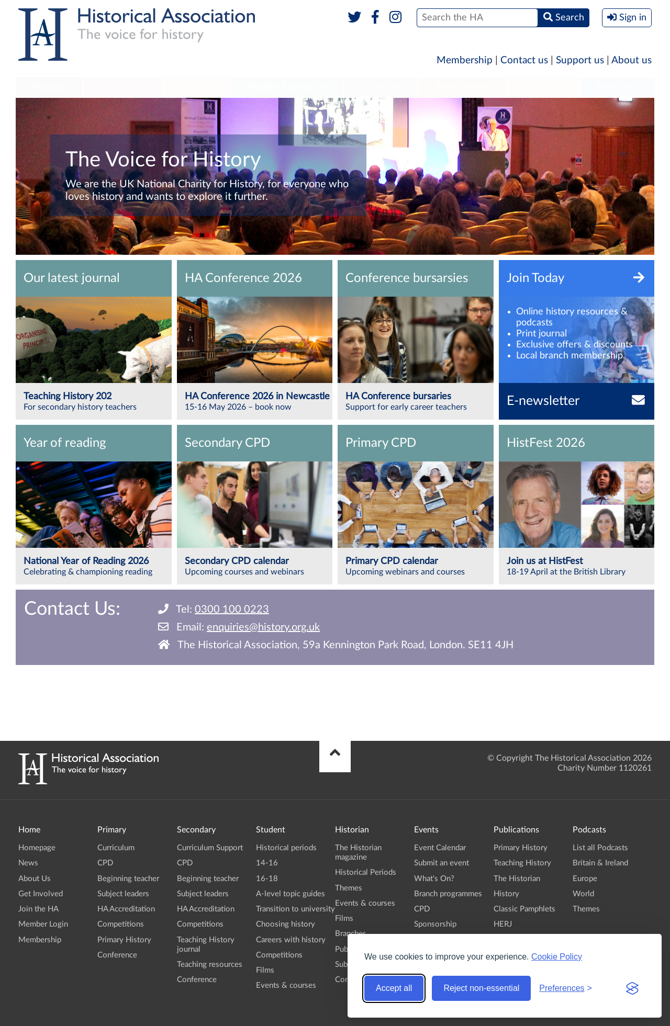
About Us (34, 879)
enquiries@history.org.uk (263, 627)
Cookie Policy (556, 956)
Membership (465, 60)
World (583, 894)
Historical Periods (365, 872)
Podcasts (543, 87)
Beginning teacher (128, 879)
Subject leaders (123, 894)
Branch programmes (448, 894)
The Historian (517, 879)
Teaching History (522, 863)
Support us (580, 60)
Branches (617, 87)
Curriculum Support (210, 848)
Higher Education (287, 87)
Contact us (524, 60)
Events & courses (286, 985)
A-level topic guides (290, 894)
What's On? (434, 879)
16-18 (267, 879)
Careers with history (291, 940)
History (506, 894)
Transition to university (295, 909)
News (28, 863)
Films (265, 970)
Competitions (120, 924)
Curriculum (116, 848)
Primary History (124, 940)
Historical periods (286, 848)
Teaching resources (209, 964)
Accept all (394, 988)
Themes (348, 888)
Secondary (122, 87)
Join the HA (38, 909)
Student (196, 87)
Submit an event (441, 863)
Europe (585, 879)
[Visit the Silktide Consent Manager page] (632, 988)
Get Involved (40, 894)
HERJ (503, 924)
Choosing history (285, 924)
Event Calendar (440, 848)
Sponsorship (435, 924)
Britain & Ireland (600, 863)
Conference (117, 955)
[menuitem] (48, 87)
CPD (105, 863)
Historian (381, 87)
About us (631, 60)
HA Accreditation (126, 909)
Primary (48, 87)
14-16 (267, 863)
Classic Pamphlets (524, 909)
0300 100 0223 (232, 609)
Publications (462, 87)
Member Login (43, 924)
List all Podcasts (600, 848)
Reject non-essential (481, 988)
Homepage (36, 848)
